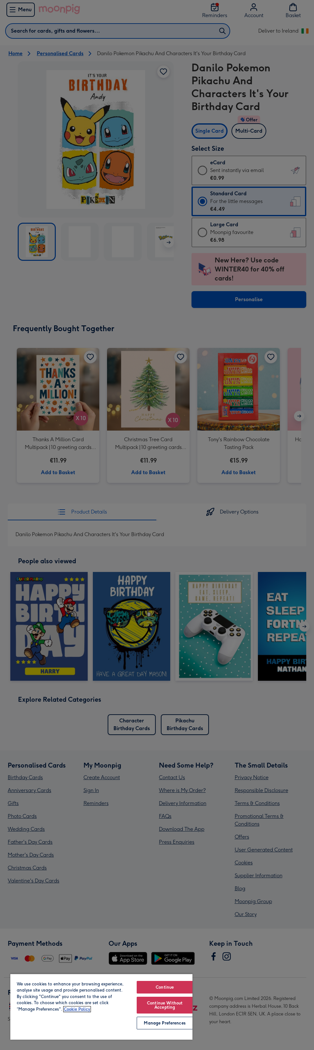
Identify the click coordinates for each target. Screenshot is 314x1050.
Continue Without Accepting (164, 1005)
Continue (165, 987)
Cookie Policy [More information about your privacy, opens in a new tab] (77, 1009)
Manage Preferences (164, 1023)
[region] (101, 1007)
